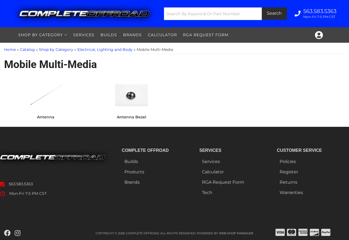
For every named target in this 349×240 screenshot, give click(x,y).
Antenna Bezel (131, 117)
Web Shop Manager (236, 233)
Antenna (45, 117)
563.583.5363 (21, 183)
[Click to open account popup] (319, 35)
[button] (225, 13)
